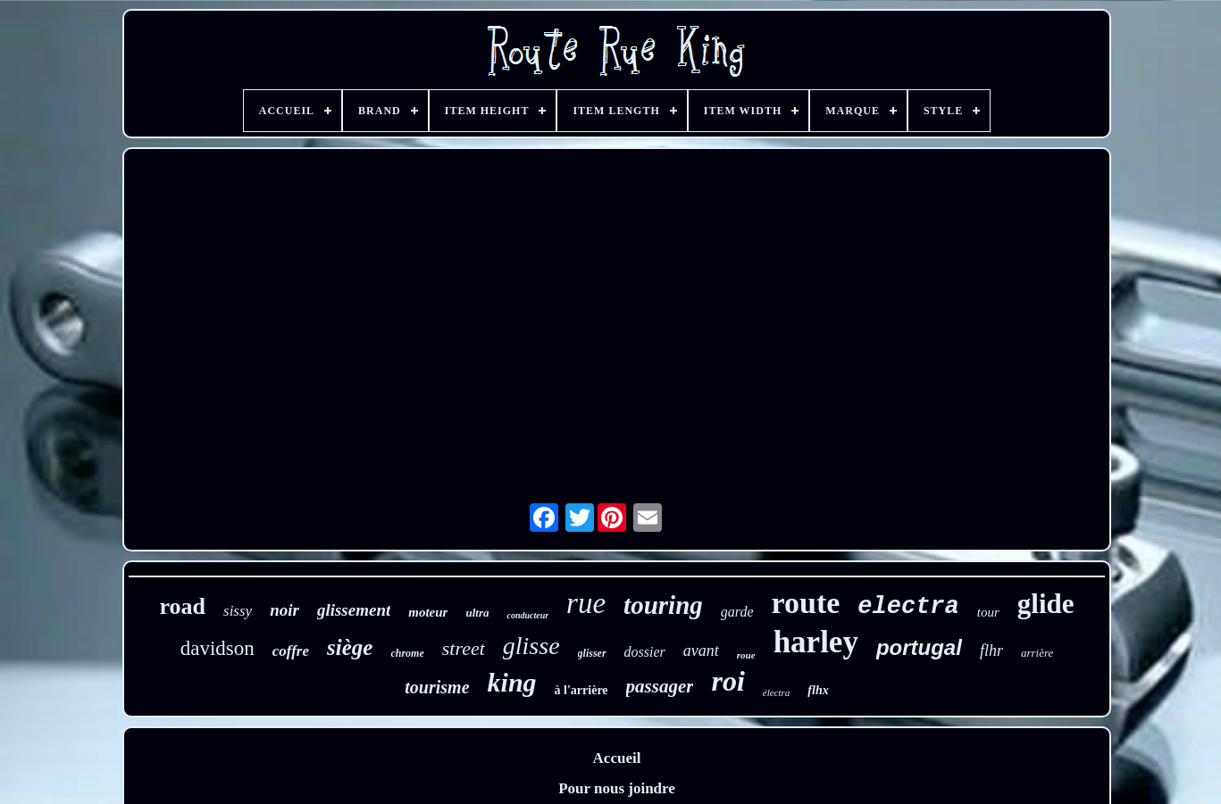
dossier (644, 651)
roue (746, 655)
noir (284, 610)
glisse (531, 645)
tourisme (437, 687)
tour (988, 612)
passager (660, 686)
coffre (290, 650)
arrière (1037, 652)
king (512, 682)
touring (663, 605)
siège (349, 647)
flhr (991, 650)
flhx (817, 690)
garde (737, 611)
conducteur (527, 615)
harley (816, 642)
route (806, 602)
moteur (427, 612)
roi (727, 681)
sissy (237, 610)
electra (907, 606)
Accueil (617, 758)
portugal (919, 647)
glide (1046, 603)
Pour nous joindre (616, 788)
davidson (217, 648)
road (182, 606)
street (463, 648)
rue (586, 603)
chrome (406, 653)
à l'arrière (581, 690)
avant (701, 650)
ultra (477, 612)
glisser (592, 653)
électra (776, 692)
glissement (353, 610)
